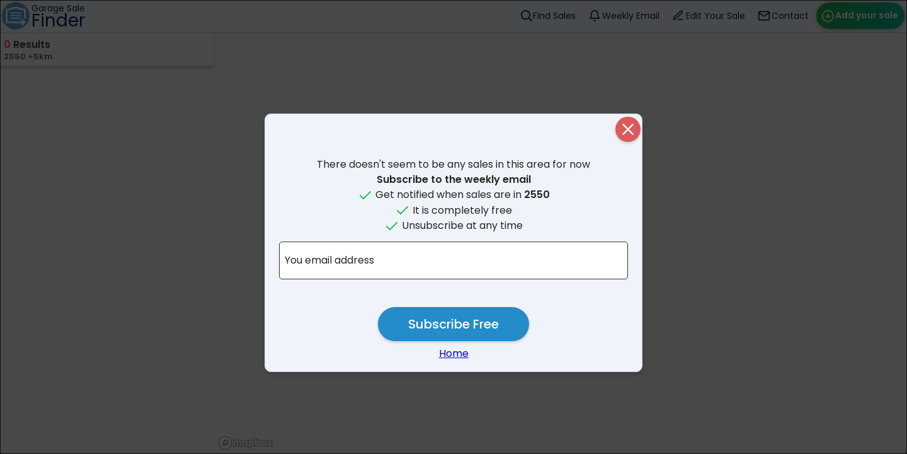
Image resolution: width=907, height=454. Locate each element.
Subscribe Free (453, 324)
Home (454, 353)
